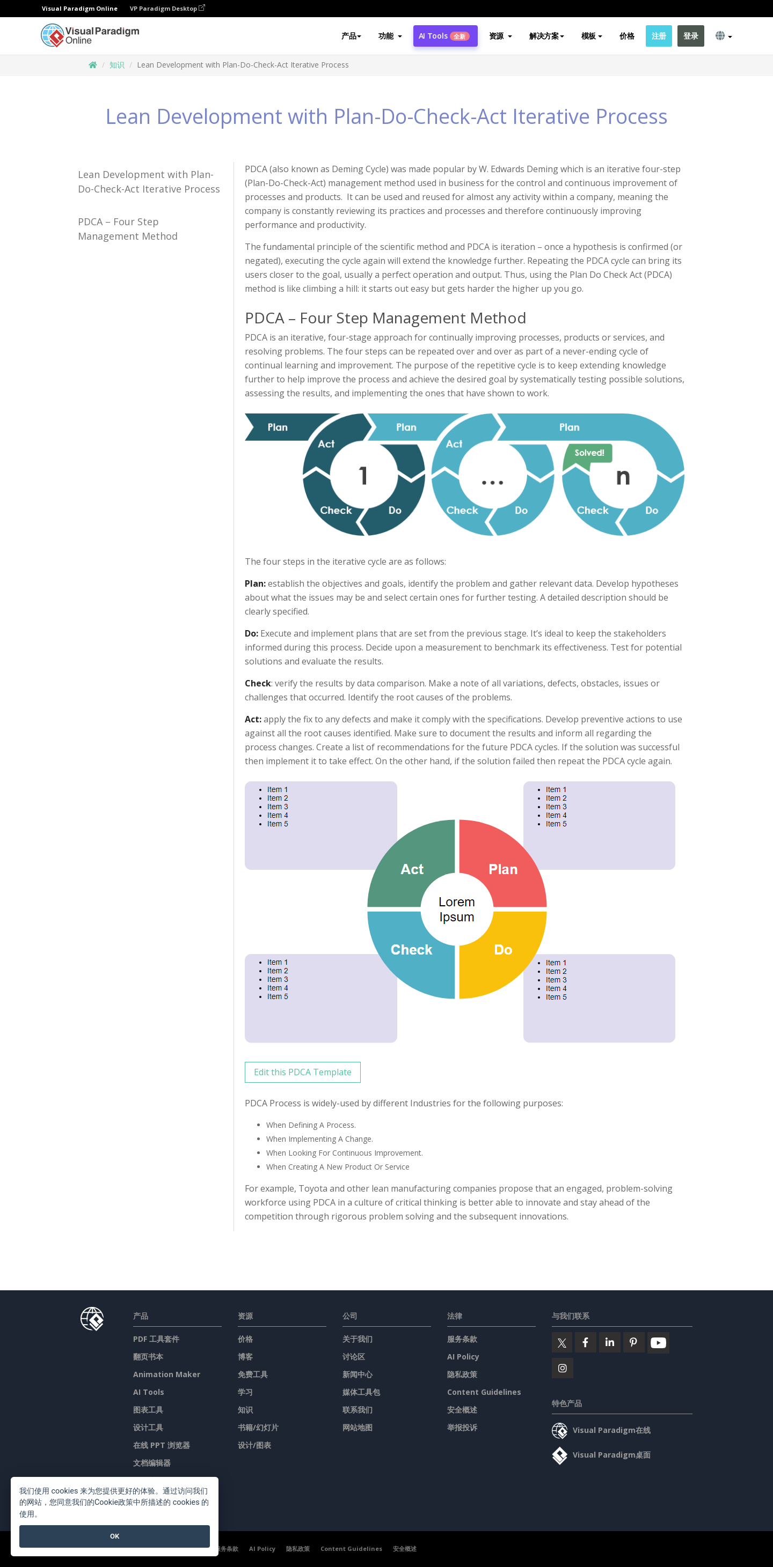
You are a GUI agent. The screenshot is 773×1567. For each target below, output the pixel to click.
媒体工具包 (361, 1392)
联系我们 (357, 1410)
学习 (245, 1392)
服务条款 (462, 1339)
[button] (390, 36)
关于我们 (357, 1339)
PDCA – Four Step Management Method (128, 228)
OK (114, 1536)
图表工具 (148, 1410)
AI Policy (463, 1356)
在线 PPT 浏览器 (161, 1445)
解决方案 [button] (546, 36)
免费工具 (253, 1374)
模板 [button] (591, 36)
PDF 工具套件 (156, 1339)
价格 (626, 36)
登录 (690, 36)
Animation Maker (166, 1374)
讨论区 (353, 1356)
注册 (659, 36)
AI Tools (444, 36)
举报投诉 (462, 1427)
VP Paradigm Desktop (167, 8)
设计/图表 (254, 1445)
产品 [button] (351, 36)
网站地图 (357, 1427)
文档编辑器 (152, 1463)
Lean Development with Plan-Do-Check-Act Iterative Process (149, 181)
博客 (245, 1356)
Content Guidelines (484, 1392)
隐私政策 (462, 1374)
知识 (117, 65)
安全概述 (462, 1410)
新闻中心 (357, 1374)
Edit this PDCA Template (303, 1072)
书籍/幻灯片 (258, 1427)
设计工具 (148, 1427)
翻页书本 (148, 1356)
